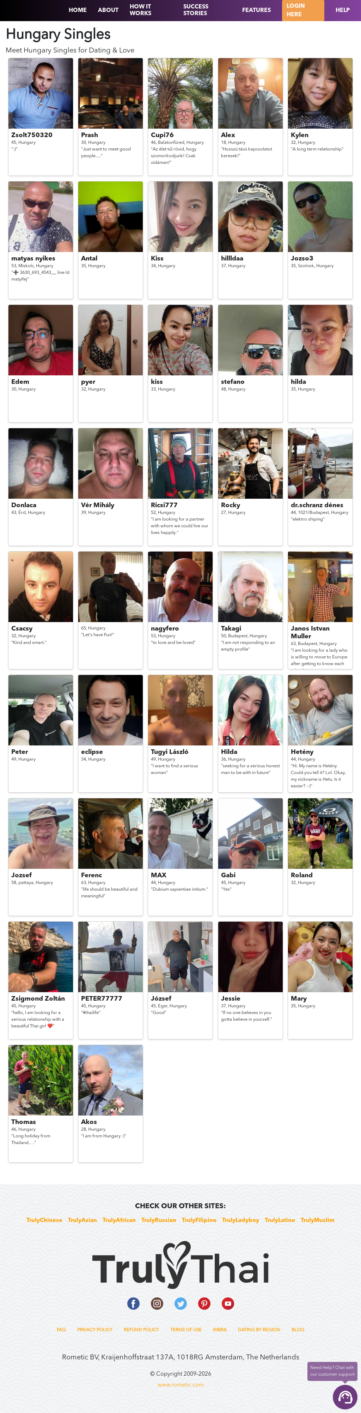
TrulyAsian (82, 1220)
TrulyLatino (280, 1220)
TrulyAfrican (119, 1220)
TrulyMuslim (318, 1220)
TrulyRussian (158, 1220)
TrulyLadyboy (240, 1220)
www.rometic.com (181, 1385)
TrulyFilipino (199, 1220)
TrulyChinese (44, 1220)
